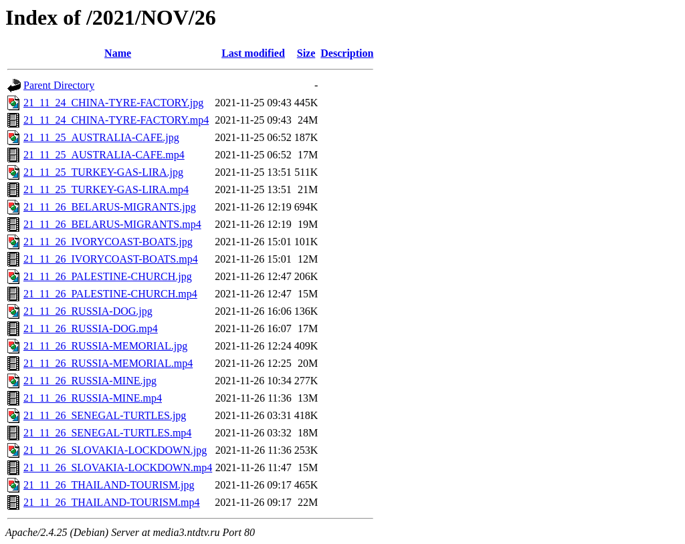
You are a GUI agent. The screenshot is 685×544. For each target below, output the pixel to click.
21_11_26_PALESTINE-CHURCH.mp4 (110, 293)
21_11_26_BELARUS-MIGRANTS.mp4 (112, 224)
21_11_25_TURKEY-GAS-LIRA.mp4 (106, 189)
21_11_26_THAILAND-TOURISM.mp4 (111, 502)
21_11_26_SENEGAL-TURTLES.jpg (104, 415)
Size (306, 53)
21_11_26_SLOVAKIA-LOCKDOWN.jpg (115, 450)
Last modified (253, 53)
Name (117, 53)
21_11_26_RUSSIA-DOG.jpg (88, 311)
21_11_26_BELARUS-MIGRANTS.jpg (109, 207)
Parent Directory (58, 85)
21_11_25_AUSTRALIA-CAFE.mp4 (104, 154)
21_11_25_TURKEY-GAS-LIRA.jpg (103, 172)
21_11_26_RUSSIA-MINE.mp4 (92, 398)
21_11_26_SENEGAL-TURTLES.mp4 (107, 432)
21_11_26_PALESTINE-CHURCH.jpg (107, 276)
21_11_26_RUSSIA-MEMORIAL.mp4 (108, 363)
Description (346, 53)
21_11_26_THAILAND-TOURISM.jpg (109, 485)
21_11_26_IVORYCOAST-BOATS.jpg (108, 241)
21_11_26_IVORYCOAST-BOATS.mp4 (110, 259)
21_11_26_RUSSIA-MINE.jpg (90, 380)
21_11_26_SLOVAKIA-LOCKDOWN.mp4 (117, 467)
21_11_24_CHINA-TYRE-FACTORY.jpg (113, 102)
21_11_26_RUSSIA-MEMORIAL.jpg (105, 346)
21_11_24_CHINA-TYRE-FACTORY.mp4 (116, 120)
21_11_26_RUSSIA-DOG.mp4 (90, 328)
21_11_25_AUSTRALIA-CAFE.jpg (101, 137)
